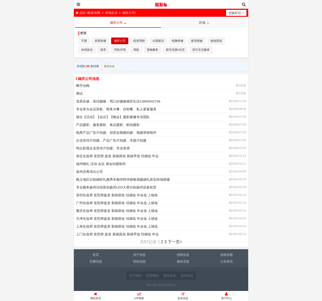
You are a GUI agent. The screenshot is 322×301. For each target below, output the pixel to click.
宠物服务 (154, 50)
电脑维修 (180, 41)
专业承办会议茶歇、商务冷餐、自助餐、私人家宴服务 (116, 110)
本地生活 (111, 13)
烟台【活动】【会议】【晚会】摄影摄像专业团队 (113, 118)
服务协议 (169, 276)
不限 (84, 41)
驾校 (137, 50)
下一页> (175, 243)
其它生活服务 (204, 50)
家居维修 (199, 41)
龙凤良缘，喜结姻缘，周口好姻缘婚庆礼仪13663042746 (118, 102)
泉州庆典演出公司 (89, 173)
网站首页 (95, 296)
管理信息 (187, 276)
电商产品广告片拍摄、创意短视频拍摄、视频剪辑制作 (116, 134)
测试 (79, 94)
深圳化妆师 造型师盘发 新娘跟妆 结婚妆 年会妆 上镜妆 (117, 196)
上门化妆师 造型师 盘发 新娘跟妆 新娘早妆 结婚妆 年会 (117, 235)
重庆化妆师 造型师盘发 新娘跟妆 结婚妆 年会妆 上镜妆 (117, 212)
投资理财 (140, 41)
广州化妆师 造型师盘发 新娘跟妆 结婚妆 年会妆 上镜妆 (117, 204)
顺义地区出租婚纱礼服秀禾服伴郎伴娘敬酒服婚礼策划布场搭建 (123, 180)
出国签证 (160, 41)
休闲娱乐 (87, 50)
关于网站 (135, 276)
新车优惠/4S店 (177, 50)
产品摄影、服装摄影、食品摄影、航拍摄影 (108, 126)
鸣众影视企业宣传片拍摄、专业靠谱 (103, 149)
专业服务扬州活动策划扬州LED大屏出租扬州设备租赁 (116, 188)
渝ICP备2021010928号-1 (161, 285)
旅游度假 (219, 41)
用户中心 (226, 296)
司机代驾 (121, 50)
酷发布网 (161, 4)
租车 (104, 50)
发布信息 (183, 296)
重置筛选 (109, 67)
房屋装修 (101, 41)
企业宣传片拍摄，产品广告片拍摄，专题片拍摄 (111, 141)
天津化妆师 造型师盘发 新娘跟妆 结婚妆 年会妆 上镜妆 (117, 220)
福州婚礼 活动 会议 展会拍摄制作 (101, 165)
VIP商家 (139, 296)
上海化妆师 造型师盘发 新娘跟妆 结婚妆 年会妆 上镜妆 (117, 227)
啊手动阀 (82, 87)
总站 (81, 13)
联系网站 (152, 276)
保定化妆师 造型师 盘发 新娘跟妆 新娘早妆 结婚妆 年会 (117, 157)
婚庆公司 (128, 13)
